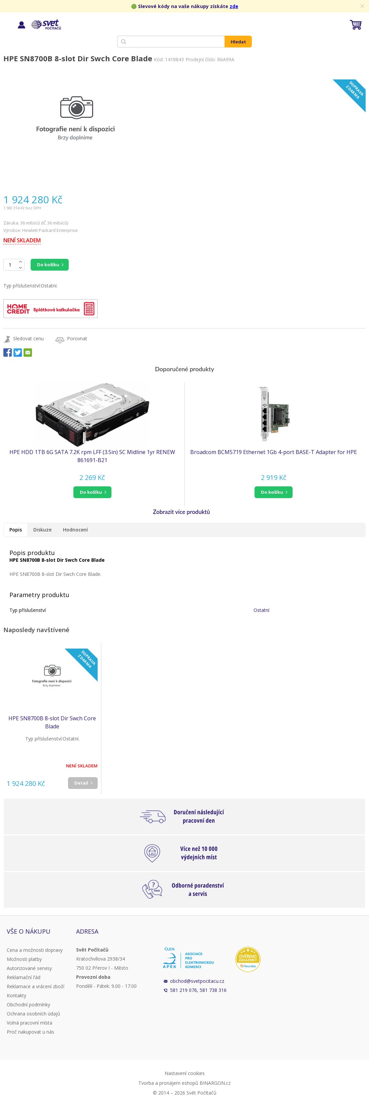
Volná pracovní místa (29, 1022)
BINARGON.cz (215, 1083)
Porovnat (77, 338)
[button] (92, 492)
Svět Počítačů (45, 25)
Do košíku (48, 265)
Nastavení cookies (185, 1073)
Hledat (238, 42)
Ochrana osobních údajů (33, 1013)
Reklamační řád (23, 977)
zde (234, 6)
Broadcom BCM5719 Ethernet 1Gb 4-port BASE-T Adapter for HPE (273, 452)
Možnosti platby (24, 959)
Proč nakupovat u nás (30, 1032)
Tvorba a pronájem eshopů (168, 1083)
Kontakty (16, 995)
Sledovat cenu (28, 338)
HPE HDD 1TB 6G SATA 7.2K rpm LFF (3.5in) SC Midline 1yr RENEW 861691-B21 (92, 456)
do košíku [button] (91, 492)
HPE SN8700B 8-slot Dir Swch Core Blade (52, 722)
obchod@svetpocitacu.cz (197, 981)
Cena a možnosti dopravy (35, 950)
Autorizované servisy (29, 968)
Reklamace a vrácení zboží (35, 986)
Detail (81, 783)
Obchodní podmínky (28, 1004)
